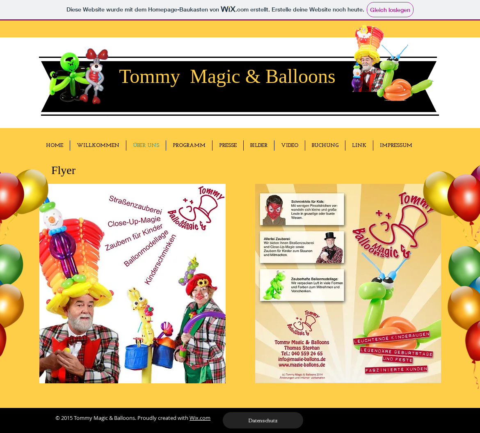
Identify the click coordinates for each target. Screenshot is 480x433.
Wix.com (200, 418)
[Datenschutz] (263, 420)
